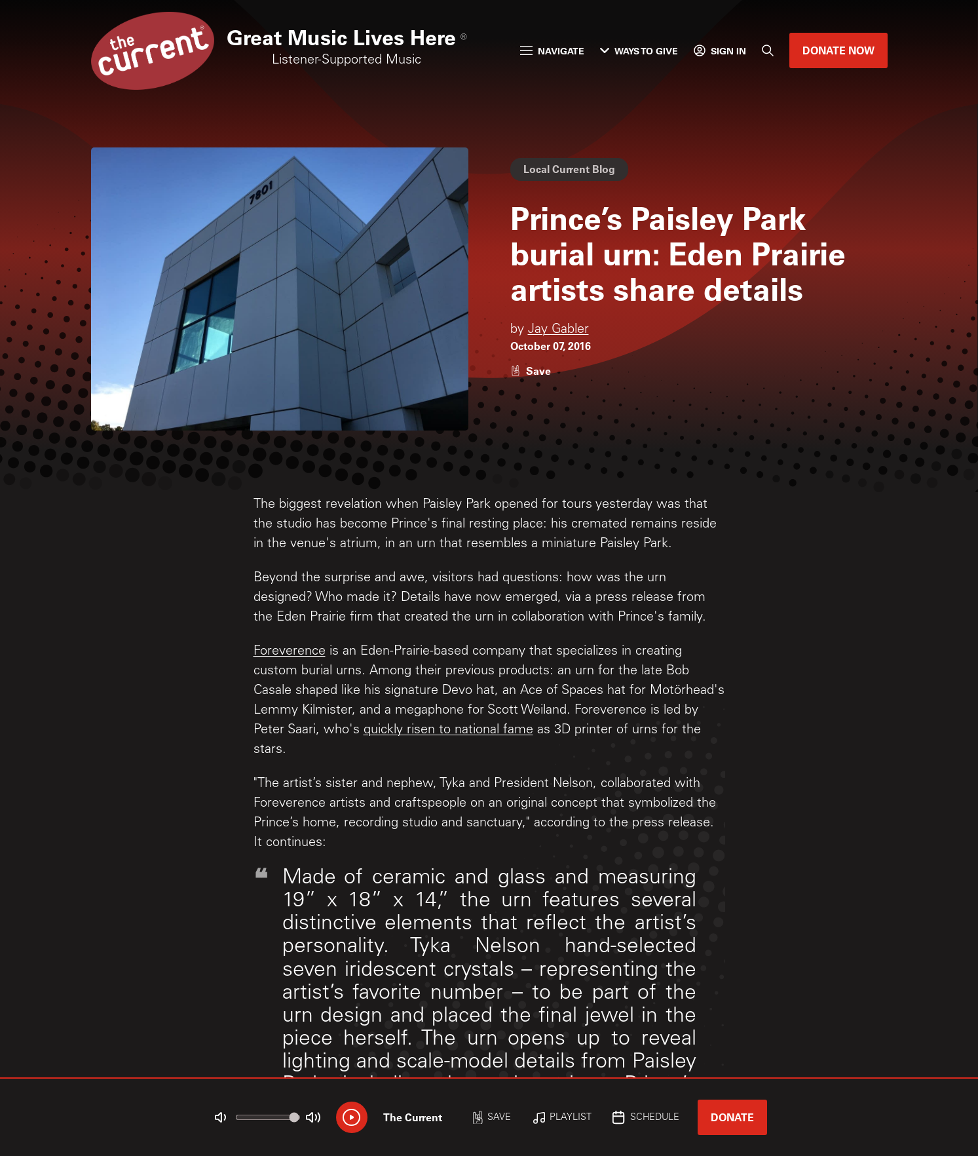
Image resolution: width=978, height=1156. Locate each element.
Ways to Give (639, 51)
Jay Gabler (558, 330)
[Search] (768, 50)
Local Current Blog (569, 169)
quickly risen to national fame (448, 730)
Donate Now (838, 50)
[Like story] (530, 370)
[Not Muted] (220, 1117)
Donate (732, 1117)
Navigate (552, 51)
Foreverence (290, 652)
